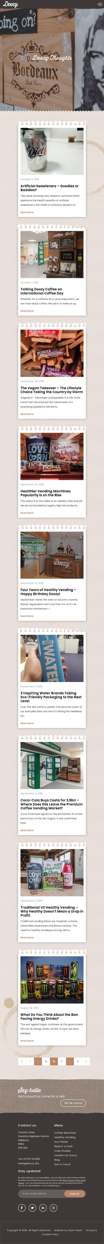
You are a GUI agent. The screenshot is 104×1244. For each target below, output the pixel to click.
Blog (57, 1160)
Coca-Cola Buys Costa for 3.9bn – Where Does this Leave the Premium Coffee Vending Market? (51, 804)
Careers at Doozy (65, 1155)
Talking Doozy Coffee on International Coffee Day (41, 291)
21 (78, 1061)
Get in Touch (62, 1164)
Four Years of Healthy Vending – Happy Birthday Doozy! (48, 592)
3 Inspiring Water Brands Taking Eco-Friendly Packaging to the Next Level (51, 697)
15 (46, 1061)
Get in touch (73, 1103)
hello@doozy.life (28, 1163)
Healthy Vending (65, 1137)
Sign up (74, 1193)
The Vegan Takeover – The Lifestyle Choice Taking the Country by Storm (51, 390)
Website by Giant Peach (68, 1230)
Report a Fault (63, 1146)
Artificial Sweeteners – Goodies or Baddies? (49, 188)
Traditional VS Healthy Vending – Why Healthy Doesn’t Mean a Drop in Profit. (51, 911)
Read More (27, 212)
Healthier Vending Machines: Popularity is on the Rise (45, 493)
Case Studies (62, 1151)
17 (62, 1061)
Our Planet (61, 1142)
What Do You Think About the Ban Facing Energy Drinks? (49, 1016)
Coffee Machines (65, 1133)
